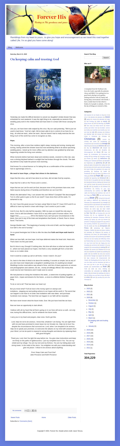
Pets (96, 226)
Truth (85, 268)
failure (95, 158)
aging (88, 119)
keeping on (97, 186)
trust (104, 266)
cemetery (99, 132)
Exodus (89, 158)
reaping (96, 238)
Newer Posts (15, 417)
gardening (99, 163)
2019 (89, 330)
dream (99, 152)
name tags (96, 209)
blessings (101, 123)
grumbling (87, 171)
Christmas (89, 139)
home (91, 176)
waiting (105, 271)
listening (92, 193)
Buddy (88, 130)
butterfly (102, 130)
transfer (86, 266)
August (91, 306)
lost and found (103, 195)
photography (103, 226)
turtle (92, 268)
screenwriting (95, 247)
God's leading (106, 167)
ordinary (86, 219)
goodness (99, 169)
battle (98, 121)
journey (100, 184)
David (108, 145)
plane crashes (106, 230)
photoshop (97, 228)
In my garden (94, 180)
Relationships (90, 241)
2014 (89, 345)
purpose (93, 236)
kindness (105, 186)
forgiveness (90, 163)
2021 (89, 294)
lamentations (87, 188)
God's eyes (97, 167)
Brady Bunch (99, 125)
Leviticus (98, 190)
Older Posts (72, 417)
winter (88, 277)
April (90, 315)
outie (99, 219)
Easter (86, 154)
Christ (106, 134)
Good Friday (89, 169)
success (107, 253)
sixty (85, 251)
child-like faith (90, 134)
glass (91, 165)
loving (100, 198)
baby (108, 119)
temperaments (103, 258)
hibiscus (105, 173)
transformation (96, 266)
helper (99, 173)
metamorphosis (96, 202)
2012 (89, 348)
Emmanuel (104, 154)
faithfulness (103, 158)
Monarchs (105, 204)
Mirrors (91, 204)
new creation (98, 211)
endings (95, 156)
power (95, 234)
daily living (87, 145)
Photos (86, 228)
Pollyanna (98, 232)
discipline (104, 150)
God (108, 165)
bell (95, 123)
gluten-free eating (100, 165)
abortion (93, 117)
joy (85, 186)
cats (93, 132)
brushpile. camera (105, 128)
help (94, 173)
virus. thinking (102, 268)
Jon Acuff (86, 184)
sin (107, 249)
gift (106, 163)
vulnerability (87, 271)
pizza (98, 230)
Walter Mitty (87, 273)
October (91, 303)
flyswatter (107, 160)
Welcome (19, 47)
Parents (105, 219)
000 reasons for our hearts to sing (94, 115)
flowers (100, 160)
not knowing (99, 213)
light (105, 191)
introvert (105, 182)
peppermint (100, 221)
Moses (101, 206)
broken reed (94, 128)
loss (94, 195)
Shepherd (101, 249)
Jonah (93, 184)
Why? (108, 275)
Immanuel (103, 178)
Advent (107, 117)
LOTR (86, 198)
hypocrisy (94, 178)
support (100, 255)
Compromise (87, 143)
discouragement (88, 152)
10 (107, 115)
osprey (93, 219)
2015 (89, 342)
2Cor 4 (86, 117)
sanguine (86, 247)
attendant (101, 119)
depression (96, 147)
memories (87, 202)
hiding (86, 176)
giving (85, 165)
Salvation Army (104, 245)
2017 (89, 336)
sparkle (99, 251)
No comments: (17, 410)
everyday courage (105, 156)
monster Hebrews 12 (90, 206)
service (94, 249)
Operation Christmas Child (100, 217)
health (105, 171)
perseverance (104, 223)
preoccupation (103, 234)
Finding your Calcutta (90, 160)
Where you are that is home (96, 275)
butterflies (95, 130)
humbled (86, 178)
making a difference (92, 200)
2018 (89, 333)
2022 (89, 291)
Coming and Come (90, 141)
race (90, 238)
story (101, 253)
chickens (107, 132)
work (94, 277)
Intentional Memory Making (93, 182)
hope (98, 176)
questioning (101, 236)
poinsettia (89, 232)
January (91, 326)
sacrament (94, 245)
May (90, 312)
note (106, 213)
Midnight (105, 202)
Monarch (97, 204)
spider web (87, 253)
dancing (94, 145)
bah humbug (90, 121)
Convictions (96, 143)
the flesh (102, 260)
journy (106, 184)
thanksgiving (94, 260)
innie (102, 180)
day (88, 147)
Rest (96, 243)
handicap (96, 171)
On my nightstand (98, 215)
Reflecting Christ (105, 238)
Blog (10, 47)
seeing (103, 247)
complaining (103, 141)
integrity (107, 180)
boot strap (90, 125)
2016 (89, 339)
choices (99, 134)
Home (44, 417)
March (90, 318)
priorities (86, 236)
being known (87, 123)
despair (105, 147)
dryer (105, 152)
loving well (107, 198)
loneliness (100, 193)
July (90, 309)
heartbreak (87, 173)
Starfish (95, 253)
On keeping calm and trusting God (34, 59)
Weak (94, 273)
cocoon (104, 139)
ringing (103, 243)
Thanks (86, 260)
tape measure (91, 258)
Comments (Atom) (26, 421)
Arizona (95, 119)
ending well (87, 156)
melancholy (104, 200)
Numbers (86, 215)
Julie (90, 186)
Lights (86, 193)
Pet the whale (88, 226)
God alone (89, 167)
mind (85, 204)
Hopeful (106, 176)
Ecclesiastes (94, 154)
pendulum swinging (89, 221)
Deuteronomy (88, 150)
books (108, 123)
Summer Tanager (91, 255)
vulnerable (97, 271)
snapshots (92, 251)
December (92, 300)
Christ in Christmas (90, 136)
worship (100, 277)
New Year (89, 213)
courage (104, 143)
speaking (105, 251)
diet (97, 150)
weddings (101, 273)
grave (106, 169)
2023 (89, 288)
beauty (105, 121)
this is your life (97, 264)
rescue (98, 241)
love (92, 197)
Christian (104, 136)
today (106, 264)
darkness (101, 145)
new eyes (107, 211)
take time (107, 255)
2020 (89, 297)
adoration (100, 117)
